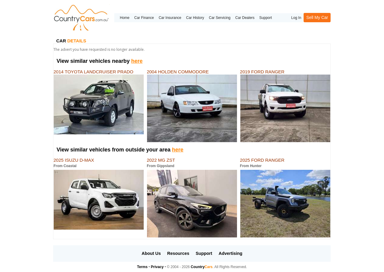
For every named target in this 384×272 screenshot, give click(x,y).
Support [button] (204, 253)
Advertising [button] (230, 253)
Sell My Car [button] (317, 17)
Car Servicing (219, 18)
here (136, 61)
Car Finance (144, 18)
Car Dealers (244, 18)
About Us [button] (151, 253)
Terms (142, 267)
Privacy (157, 267)
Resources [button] (178, 253)
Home (124, 18)
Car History (195, 18)
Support (265, 18)
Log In (296, 18)
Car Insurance (170, 18)
